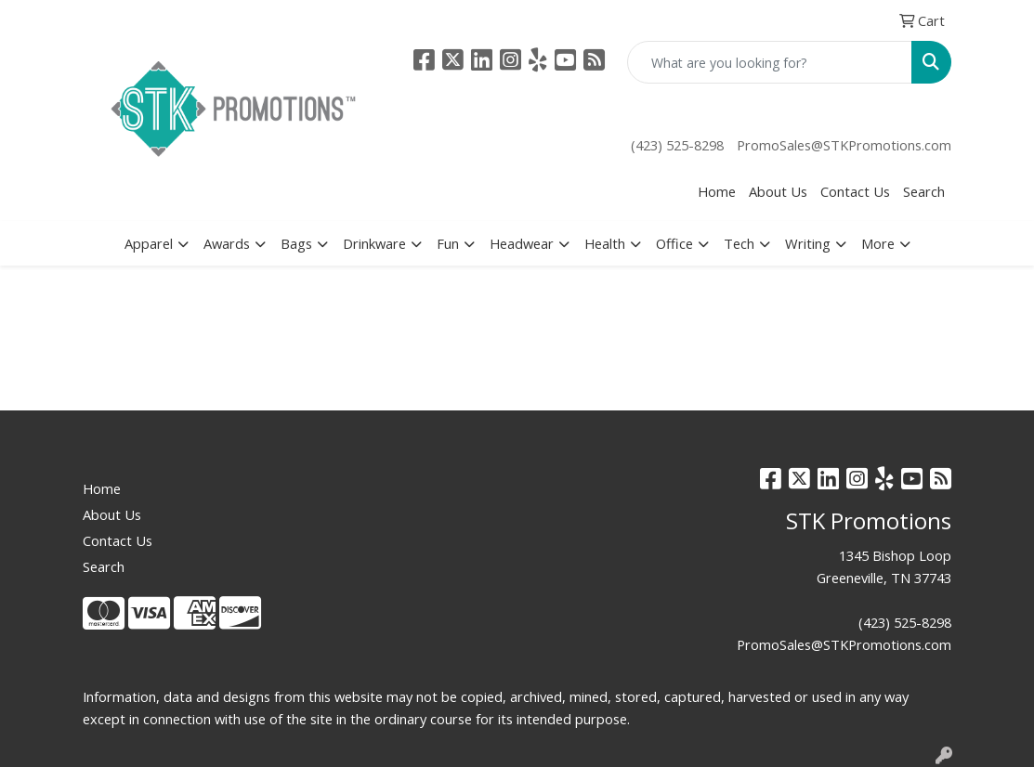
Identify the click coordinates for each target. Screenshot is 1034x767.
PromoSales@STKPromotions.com (844, 145)
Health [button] (604, 243)
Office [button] (674, 243)
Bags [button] (296, 243)
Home (717, 191)
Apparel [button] (148, 243)
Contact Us (855, 191)
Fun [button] (448, 243)
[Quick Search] (769, 62)
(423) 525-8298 (677, 145)
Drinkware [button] (374, 243)
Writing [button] (808, 243)
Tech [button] (739, 243)
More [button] (878, 243)
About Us (778, 191)
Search (924, 191)
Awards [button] (226, 243)
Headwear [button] (522, 243)
